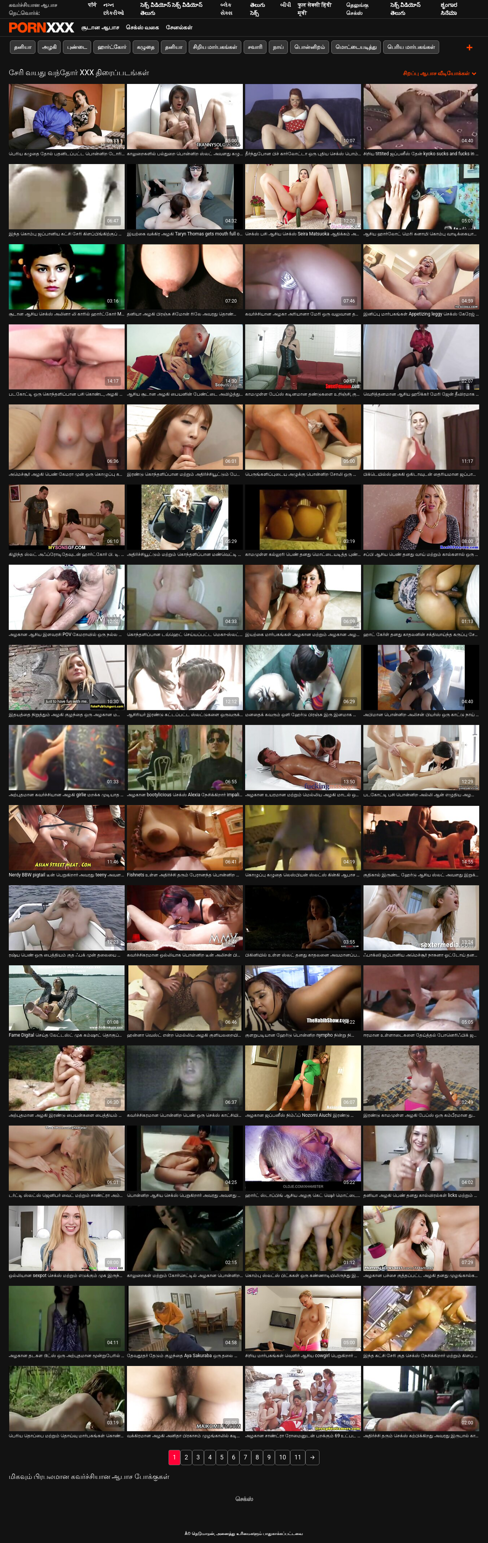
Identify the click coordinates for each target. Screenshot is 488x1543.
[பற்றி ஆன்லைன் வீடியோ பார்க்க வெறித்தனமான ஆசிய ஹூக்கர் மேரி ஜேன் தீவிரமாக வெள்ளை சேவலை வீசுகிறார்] (421, 356)
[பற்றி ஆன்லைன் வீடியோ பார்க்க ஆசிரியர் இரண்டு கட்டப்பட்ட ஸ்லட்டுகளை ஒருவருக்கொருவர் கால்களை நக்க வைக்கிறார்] (185, 676)
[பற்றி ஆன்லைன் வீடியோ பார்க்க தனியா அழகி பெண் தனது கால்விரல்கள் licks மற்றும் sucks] (421, 1157)
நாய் (278, 47)
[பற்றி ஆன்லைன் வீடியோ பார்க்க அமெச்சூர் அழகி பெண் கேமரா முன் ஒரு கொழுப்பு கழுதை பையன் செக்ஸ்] (67, 436)
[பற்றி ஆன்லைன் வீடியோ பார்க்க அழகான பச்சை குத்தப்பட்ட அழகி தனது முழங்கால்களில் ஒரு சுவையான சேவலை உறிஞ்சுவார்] (421, 1237)
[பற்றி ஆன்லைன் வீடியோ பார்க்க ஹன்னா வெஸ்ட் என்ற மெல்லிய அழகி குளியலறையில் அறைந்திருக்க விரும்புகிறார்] (185, 997)
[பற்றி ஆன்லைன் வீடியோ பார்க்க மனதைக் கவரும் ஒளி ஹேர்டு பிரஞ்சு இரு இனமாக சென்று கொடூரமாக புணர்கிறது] (303, 676)
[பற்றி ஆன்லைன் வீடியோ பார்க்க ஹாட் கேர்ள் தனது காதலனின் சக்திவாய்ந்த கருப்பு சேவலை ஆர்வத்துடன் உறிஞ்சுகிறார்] (421, 596)
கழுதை (145, 47)
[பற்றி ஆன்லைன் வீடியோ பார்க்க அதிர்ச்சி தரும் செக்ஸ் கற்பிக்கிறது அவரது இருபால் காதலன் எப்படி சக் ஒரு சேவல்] (421, 1397)
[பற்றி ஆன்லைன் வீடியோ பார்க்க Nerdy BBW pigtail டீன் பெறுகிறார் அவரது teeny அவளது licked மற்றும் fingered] (67, 837)
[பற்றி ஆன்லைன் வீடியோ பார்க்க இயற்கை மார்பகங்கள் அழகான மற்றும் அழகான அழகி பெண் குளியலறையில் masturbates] (303, 596)
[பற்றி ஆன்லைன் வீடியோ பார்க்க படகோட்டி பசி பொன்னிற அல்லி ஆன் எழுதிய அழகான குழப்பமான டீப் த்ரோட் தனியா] (421, 756)
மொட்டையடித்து (356, 47)
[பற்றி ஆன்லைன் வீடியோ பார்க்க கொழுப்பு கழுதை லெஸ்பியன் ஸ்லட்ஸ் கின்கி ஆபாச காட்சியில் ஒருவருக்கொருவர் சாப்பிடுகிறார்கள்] (303, 837)
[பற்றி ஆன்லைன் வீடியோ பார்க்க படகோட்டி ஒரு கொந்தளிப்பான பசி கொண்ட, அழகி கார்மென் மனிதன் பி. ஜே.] (67, 356)
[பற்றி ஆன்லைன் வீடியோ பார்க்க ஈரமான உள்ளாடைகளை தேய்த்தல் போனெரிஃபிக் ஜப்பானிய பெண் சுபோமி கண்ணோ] (421, 997)
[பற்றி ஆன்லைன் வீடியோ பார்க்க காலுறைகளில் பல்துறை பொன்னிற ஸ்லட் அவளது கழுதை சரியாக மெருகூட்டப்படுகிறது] (185, 115)
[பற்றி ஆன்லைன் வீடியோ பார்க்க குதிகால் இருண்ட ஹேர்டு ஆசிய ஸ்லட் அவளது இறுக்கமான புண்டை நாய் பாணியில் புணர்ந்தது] (421, 837)
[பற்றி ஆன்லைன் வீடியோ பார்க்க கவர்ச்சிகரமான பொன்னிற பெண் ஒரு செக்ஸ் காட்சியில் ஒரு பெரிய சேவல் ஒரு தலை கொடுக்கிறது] (185, 1077)
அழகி (49, 47)
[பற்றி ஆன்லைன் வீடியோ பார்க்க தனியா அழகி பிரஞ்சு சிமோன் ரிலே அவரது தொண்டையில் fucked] (185, 276)
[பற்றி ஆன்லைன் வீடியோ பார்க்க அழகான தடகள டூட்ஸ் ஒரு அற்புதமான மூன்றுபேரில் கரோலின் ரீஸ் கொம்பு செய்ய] (67, 1317)
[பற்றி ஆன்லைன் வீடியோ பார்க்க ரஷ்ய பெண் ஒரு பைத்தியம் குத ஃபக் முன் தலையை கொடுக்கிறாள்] (67, 917)
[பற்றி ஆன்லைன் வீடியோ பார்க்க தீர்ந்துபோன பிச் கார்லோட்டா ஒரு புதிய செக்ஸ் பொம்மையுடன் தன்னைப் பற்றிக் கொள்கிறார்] (303, 115)
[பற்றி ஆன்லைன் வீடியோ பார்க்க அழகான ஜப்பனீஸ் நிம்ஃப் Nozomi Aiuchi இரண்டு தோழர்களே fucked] (303, 1077)
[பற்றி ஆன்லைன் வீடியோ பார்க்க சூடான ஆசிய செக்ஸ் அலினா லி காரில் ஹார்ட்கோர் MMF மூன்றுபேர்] (67, 276)
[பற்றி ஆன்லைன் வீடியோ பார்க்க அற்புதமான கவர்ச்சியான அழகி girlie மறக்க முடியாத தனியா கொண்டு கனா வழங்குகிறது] (67, 756)
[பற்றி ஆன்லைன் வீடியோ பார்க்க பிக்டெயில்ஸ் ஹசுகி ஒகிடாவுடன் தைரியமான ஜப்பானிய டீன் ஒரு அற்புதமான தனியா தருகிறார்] (421, 436)
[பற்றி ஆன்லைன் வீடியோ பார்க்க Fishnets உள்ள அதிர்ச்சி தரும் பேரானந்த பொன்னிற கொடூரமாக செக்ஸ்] (185, 837)
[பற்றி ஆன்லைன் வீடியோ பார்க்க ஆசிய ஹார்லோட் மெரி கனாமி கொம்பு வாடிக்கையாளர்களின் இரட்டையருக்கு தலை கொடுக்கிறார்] (421, 196)
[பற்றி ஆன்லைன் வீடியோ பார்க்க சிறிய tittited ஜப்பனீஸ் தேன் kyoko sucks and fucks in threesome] (421, 115)
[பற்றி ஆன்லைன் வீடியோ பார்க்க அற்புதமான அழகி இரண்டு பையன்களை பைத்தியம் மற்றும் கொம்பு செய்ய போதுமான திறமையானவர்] (67, 1077)
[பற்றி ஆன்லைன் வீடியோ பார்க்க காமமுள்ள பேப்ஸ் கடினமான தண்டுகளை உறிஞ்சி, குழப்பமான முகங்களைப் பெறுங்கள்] (303, 356)
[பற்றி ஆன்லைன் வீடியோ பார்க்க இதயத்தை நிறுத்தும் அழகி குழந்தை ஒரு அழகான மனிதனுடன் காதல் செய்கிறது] (67, 676)
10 (282, 1456)
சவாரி (255, 47)
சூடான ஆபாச (100, 27)
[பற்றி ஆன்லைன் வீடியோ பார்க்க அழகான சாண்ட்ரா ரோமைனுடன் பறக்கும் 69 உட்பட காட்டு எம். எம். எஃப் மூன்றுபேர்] (303, 1397)
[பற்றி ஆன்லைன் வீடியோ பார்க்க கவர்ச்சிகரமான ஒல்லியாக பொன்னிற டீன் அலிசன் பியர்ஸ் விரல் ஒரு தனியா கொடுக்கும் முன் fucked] (185, 917)
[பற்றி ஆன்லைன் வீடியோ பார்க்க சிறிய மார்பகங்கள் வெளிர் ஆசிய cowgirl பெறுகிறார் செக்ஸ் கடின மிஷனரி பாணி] (303, 1317)
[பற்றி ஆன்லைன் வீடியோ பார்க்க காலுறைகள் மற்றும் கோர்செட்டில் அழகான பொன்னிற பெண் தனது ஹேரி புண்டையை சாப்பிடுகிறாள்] (185, 1237)
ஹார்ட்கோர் (112, 47)
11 (297, 1456)
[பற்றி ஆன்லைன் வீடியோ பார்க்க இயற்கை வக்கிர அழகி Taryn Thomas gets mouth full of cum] (185, 196)
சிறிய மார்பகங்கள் (215, 47)
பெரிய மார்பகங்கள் (411, 47)
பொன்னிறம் (309, 47)
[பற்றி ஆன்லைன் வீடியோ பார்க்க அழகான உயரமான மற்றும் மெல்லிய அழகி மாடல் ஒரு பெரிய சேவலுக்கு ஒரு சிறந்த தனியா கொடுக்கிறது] (303, 756)
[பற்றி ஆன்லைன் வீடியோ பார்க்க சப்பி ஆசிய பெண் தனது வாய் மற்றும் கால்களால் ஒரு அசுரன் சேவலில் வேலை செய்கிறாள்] (421, 516)
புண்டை (77, 47)
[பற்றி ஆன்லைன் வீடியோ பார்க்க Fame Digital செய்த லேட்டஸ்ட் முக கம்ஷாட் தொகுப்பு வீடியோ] (67, 997)
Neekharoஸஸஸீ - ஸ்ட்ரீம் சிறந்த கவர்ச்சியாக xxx (41, 27)
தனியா (22, 47)
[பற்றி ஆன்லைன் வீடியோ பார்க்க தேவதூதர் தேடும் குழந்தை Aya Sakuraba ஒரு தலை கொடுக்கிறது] (185, 1317)
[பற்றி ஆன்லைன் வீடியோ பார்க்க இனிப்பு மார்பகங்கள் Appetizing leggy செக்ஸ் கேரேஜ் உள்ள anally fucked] (421, 276)
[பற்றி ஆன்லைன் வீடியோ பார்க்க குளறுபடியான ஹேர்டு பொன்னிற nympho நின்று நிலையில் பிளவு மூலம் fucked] (303, 997)
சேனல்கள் (179, 27)
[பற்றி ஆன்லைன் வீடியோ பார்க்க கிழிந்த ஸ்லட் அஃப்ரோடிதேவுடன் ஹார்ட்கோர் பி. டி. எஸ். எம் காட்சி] (67, 516)
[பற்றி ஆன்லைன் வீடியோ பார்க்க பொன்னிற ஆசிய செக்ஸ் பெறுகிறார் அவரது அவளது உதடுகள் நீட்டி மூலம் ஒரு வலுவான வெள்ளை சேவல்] (185, 1157)
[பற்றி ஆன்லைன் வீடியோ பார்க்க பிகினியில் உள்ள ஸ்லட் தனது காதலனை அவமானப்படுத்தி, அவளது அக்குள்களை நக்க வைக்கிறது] (303, 917)
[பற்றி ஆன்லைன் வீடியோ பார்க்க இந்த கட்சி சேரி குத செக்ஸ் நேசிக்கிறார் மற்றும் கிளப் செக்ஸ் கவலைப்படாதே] (421, 1317)
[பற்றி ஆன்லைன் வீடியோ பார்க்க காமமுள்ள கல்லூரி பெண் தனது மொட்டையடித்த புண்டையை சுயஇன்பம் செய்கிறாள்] (303, 516)
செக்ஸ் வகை (142, 27)
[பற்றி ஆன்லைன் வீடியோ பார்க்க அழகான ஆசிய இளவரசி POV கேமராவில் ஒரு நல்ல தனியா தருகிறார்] (67, 596)
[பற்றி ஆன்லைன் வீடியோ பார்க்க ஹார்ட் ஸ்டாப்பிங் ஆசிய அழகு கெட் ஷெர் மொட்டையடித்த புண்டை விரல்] (303, 1157)
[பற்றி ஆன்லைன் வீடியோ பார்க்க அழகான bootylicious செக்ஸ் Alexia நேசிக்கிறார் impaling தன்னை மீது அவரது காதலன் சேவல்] (185, 756)
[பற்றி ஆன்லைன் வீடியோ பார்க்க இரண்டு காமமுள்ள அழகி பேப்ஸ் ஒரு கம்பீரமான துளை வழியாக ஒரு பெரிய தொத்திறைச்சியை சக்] (421, 1077)
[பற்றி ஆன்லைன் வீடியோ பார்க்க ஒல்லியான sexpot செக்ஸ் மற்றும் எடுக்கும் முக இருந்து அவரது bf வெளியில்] (67, 1237)
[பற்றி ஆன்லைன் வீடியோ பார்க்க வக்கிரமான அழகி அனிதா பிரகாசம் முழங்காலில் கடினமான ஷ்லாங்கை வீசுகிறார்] (185, 1397)
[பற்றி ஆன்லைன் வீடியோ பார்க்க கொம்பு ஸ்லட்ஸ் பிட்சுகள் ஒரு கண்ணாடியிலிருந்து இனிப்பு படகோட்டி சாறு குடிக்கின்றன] (303, 1237)
